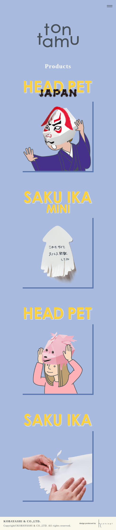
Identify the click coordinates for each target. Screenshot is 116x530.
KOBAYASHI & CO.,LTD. (22, 521)
